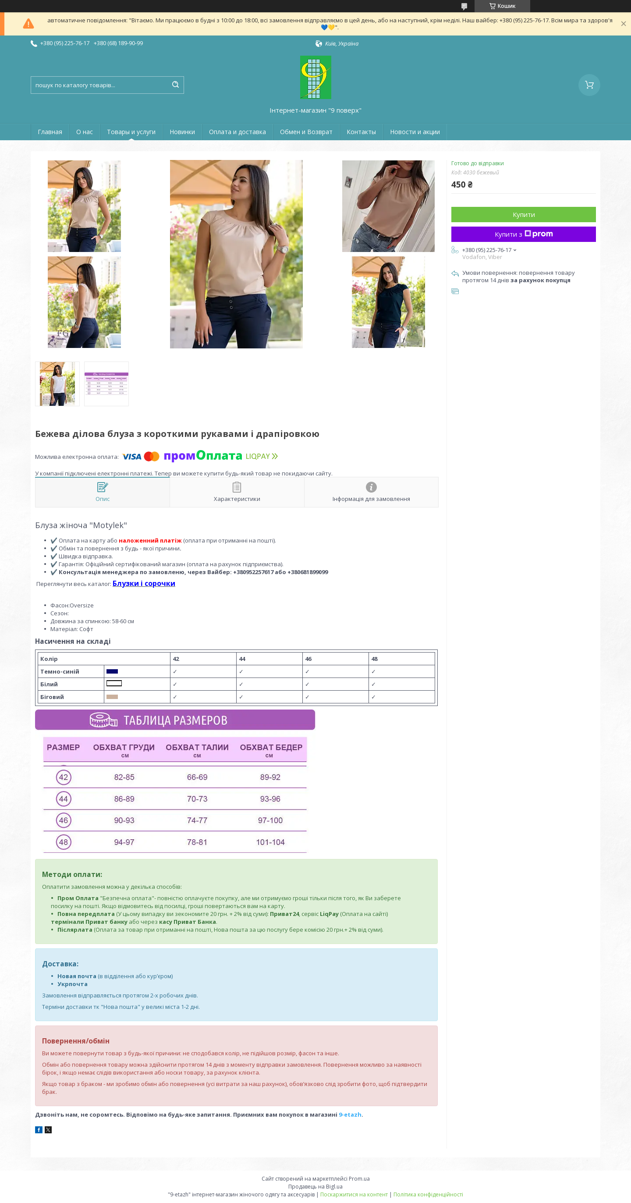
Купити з (524, 234)
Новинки (182, 132)
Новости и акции (415, 132)
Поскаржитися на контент (354, 1194)
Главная (50, 132)
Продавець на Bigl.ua (315, 1186)
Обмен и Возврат (306, 132)
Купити (524, 214)
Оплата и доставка (237, 132)
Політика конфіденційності (428, 1194)
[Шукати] (175, 85)
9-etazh (350, 1114)
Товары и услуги (131, 132)
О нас (84, 132)
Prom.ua (359, 1178)
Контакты (361, 132)
